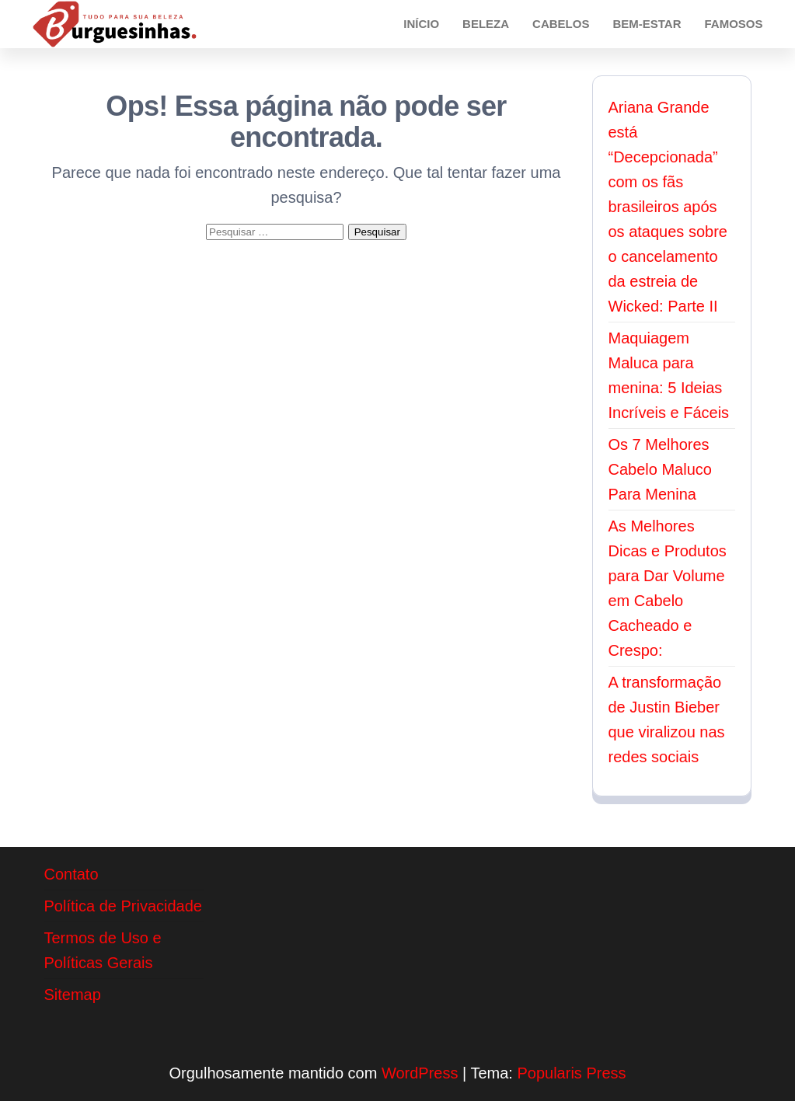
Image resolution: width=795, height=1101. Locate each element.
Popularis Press (571, 1073)
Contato (71, 874)
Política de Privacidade (123, 906)
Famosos (733, 23)
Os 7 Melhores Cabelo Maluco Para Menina (660, 469)
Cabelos (560, 23)
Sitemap (72, 994)
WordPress (420, 1073)
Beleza (485, 23)
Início (421, 23)
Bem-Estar (646, 23)
